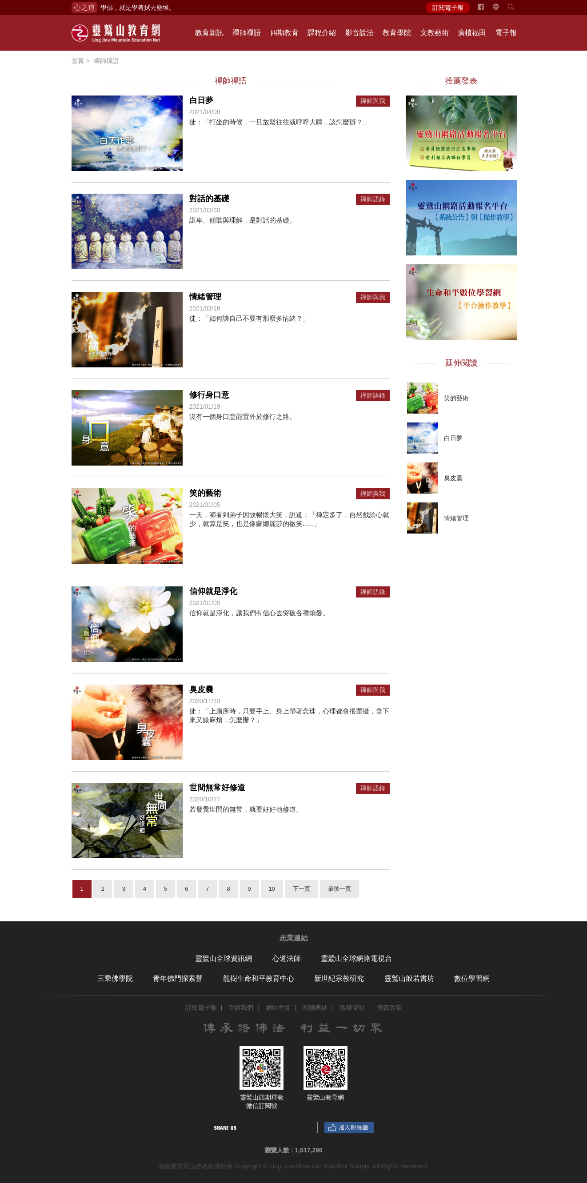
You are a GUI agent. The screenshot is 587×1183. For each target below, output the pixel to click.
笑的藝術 (205, 493)
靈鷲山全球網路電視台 (356, 958)
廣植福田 (472, 32)
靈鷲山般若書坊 (409, 978)
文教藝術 (434, 32)
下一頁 (301, 888)
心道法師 (286, 958)
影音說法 (359, 32)
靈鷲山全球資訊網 (223, 958)
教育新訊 (209, 32)
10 (272, 888)
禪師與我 (372, 101)
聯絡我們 (240, 1007)
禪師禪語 (246, 32)
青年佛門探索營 (178, 978)
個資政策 (389, 1007)
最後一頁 (339, 888)
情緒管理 (205, 296)
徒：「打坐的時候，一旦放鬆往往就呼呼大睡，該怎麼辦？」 (279, 122)
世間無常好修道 (217, 787)
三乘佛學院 (115, 978)
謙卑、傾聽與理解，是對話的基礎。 (242, 220)
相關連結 (315, 1007)
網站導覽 (278, 1007)
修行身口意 (209, 394)
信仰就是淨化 (213, 591)
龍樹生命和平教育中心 (258, 978)
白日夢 (201, 100)
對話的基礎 (209, 198)
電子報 (506, 32)
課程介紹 (321, 32)
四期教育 (284, 32)
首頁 (78, 60)
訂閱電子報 (447, 7)
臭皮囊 (201, 689)
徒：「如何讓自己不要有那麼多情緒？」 (249, 318)
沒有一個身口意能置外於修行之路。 (242, 416)
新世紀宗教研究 (339, 978)
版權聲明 (352, 1007)
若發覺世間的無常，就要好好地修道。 (246, 809)
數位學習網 (472, 978)
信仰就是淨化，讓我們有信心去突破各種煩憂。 (259, 613)
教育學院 (397, 32)
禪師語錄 (372, 199)
